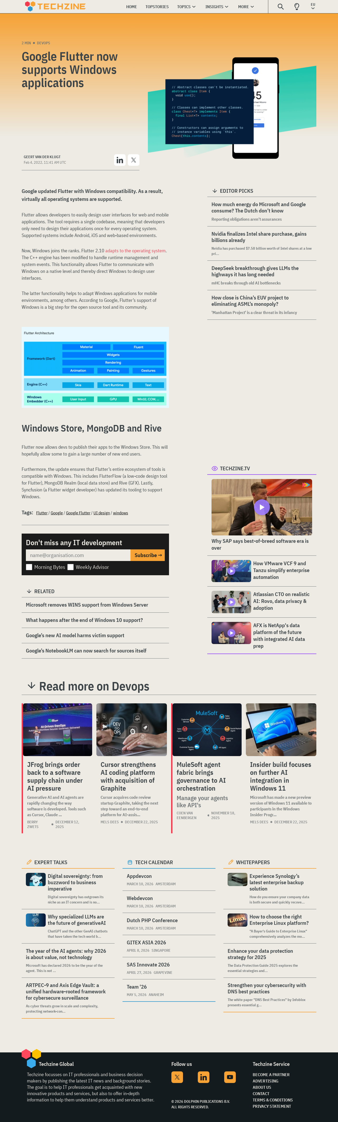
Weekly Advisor (92, 566)
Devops (43, 43)
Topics (184, 6)
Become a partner (271, 1074)
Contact (261, 1093)
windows (120, 512)
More (243, 6)
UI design (101, 512)
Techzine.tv (235, 468)
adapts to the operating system (135, 251)
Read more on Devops (94, 686)
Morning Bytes (49, 566)
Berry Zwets (33, 824)
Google (57, 512)
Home (131, 6)
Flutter (42, 512)
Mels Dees (110, 822)
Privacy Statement (272, 1106)
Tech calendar (154, 862)
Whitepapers (253, 862)
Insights (214, 6)
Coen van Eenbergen (186, 815)
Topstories (157, 6)
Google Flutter (78, 512)
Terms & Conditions (273, 1099)
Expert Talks (50, 862)
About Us (262, 1087)
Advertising (265, 1081)
